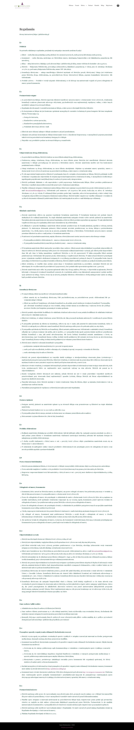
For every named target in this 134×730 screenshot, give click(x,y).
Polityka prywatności (67, 727)
